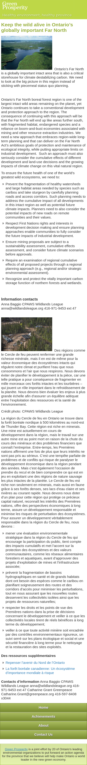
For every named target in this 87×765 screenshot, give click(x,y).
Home (43, 707)
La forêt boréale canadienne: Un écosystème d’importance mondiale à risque (40, 671)
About (43, 725)
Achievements (43, 716)
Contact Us (43, 734)
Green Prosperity (16, 749)
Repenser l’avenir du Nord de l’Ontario (35, 663)
